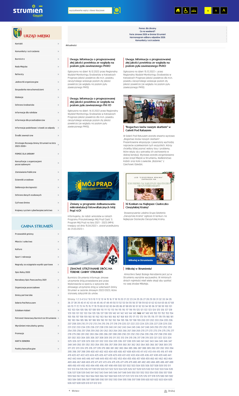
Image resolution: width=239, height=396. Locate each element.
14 (105, 299)
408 (129, 351)
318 (143, 337)
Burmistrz (20, 59)
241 (115, 327)
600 (148, 379)
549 (129, 372)
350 (79, 344)
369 (166, 344)
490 (74, 365)
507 (152, 365)
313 (122, 337)
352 (88, 344)
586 (84, 379)
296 (151, 334)
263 (111, 330)
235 (88, 327)
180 (168, 316)
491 (78, 365)
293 (137, 334)
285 (101, 334)
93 (143, 306)
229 (165, 323)
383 (121, 348)
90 (133, 306)
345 (161, 341)
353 (92, 344)
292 (133, 334)
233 (78, 327)
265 (120, 330)
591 (106, 379)
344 (156, 341)
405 (115, 351)
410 (138, 351)
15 (108, 299)
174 (145, 316)
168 (122, 316)
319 (147, 337)
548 (124, 372)
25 (138, 299)
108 (94, 310)
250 (156, 327)
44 (94, 303)
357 (111, 344)
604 (166, 379)
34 (167, 299)
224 (142, 323)
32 (160, 299)
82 (107, 306)
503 (133, 365)
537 (74, 372)
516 (86, 369)
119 (134, 310)
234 (83, 327)
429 (115, 355)
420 (74, 355)
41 (85, 303)
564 (92, 376)
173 (141, 316)
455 (129, 358)
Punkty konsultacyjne (25, 348)
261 (101, 330)
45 (98, 303)
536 (70, 372)
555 (156, 372)
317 (138, 337)
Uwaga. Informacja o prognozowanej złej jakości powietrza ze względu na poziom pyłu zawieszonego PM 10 (92, 102)
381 (112, 348)
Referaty (19, 74)
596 (129, 379)
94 (146, 306)
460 (152, 358)
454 (125, 358)
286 (106, 334)
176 (152, 316)
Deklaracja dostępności (26, 187)
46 (101, 303)
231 (69, 327)
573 (132, 376)
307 (97, 337)
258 (88, 330)
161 (93, 316)
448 (97, 358)
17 (113, 299)
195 (122, 320)
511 (169, 365)
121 (141, 310)
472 (100, 362)
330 (93, 341)
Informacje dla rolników (26, 112)
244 (129, 327)
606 (70, 383)
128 (170, 310)
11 (97, 299)
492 (83, 365)
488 (171, 362)
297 (156, 334)
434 (138, 355)
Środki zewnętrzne (24, 135)
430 (119, 355)
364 (143, 344)
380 (108, 348)
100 (166, 306)
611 (91, 383)
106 (86, 310)
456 (134, 358)
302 (74, 337)
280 (78, 334)
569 (115, 376)
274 (159, 330)
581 (166, 376)
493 (88, 365)
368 (161, 344)
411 (141, 351)
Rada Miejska (21, 66)
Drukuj (171, 391)
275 (164, 330)
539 (83, 372)
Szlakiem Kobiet (22, 310)
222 (133, 323)
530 (148, 369)
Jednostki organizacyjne (26, 81)
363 (138, 344)
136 (98, 313)
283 (92, 334)
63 (156, 303)
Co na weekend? (147, 31)
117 (127, 310)
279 (74, 334)
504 (138, 365)
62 (153, 303)
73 (81, 306)
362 (133, 344)
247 (142, 327)
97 (156, 306)
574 (136, 376)
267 (129, 330)
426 (101, 355)
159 (85, 316)
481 (139, 362)
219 (119, 323)
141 (118, 313)
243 (124, 327)
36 (69, 303)
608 (79, 383)
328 (83, 341)
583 (70, 379)
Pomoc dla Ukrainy (147, 28)
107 (90, 310)
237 (97, 327)
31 (157, 299)
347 (170, 341)
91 (137, 306)
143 (126, 313)
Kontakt (19, 43)
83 (111, 306)
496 (102, 365)
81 (104, 306)
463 (166, 358)
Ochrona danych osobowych (28, 195)
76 (89, 306)
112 (108, 310)
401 (97, 351)
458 (143, 358)
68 (172, 303)
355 (102, 344)
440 (165, 355)
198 (134, 320)
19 (119, 299)
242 (119, 327)
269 (138, 330)
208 (74, 323)
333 (106, 341)
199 (139, 320)
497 (106, 365)
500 (120, 365)
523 (116, 369)
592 (111, 379)
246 (138, 327)
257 (83, 330)
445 (84, 358)
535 (171, 369)
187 (90, 320)
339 (134, 341)
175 (149, 316)
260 (97, 330)
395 (70, 351)
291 (128, 334)
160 (90, 316)
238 (101, 327)
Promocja (19, 333)
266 (125, 330)
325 (70, 341)
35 (170, 299)
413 (150, 351)
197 (130, 320)
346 (166, 341)
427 (106, 355)
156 (73, 316)
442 (70, 358)
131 (77, 313)
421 (78, 355)
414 (154, 351)
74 (83, 306)
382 (117, 348)
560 (74, 376)
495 (97, 365)
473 (105, 362)
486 (162, 362)
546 (115, 372)
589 (97, 379)
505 (143, 365)
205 (166, 320)
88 (127, 306)
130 (73, 313)
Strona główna (178, 10)
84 (114, 306)
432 (128, 355)
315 (130, 337)
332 (101, 341)
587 (88, 379)
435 (142, 355)
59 (143, 303)
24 (134, 299)
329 (88, 341)
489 (70, 365)
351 (83, 344)
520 (103, 369)
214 (99, 323)
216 (107, 323)
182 (69, 320)
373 (78, 348)
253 (170, 327)
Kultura (18, 249)
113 (112, 310)
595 (125, 379)
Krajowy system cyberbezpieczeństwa (33, 210)
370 (170, 344)
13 (102, 299)
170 (130, 316)
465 (70, 362)
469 (88, 362)
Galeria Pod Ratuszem (25, 302)
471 (96, 362)
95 (150, 306)
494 (92, 365)
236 (92, 327)
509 (161, 365)
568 (111, 376)
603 (161, 379)
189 (98, 320)
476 (118, 362)
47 (104, 303)
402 (101, 351)
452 (115, 358)
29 (151, 299)
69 (69, 306)
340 (138, 341)
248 (147, 327)
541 (92, 372)
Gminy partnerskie (24, 295)
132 (81, 313)
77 (92, 306)
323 (165, 337)
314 (126, 337)
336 (120, 341)
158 (81, 316)
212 (91, 323)
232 (74, 327)
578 (153, 376)
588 (93, 379)
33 (163, 299)
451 (111, 358)
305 (88, 337)
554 (152, 372)
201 (147, 320)
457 (138, 358)
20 (121, 299)
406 (120, 351)
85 (117, 306)
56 (133, 303)
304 (83, 337)
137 (102, 313)
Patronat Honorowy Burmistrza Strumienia (35, 318)
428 (110, 355)
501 (124, 365)
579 (158, 376)
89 (130, 306)
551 (138, 372)
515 (82, 369)
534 (166, 369)
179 (163, 316)
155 (69, 316)
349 (74, 344)
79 (98, 306)
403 (106, 351)
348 (70, 344)
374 (82, 348)
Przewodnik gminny (24, 234)
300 (170, 334)
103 (73, 310)
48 (107, 303)
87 (124, 306)
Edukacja (19, 97)
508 (156, 365)
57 (137, 303)
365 (147, 344)
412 (146, 351)
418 (170, 351)
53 (123, 303)
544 (106, 372)
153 (167, 313)
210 (83, 323)
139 (110, 313)
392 (162, 348)
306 (92, 337)
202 (152, 320)
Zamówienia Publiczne (25, 172)
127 (166, 310)
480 (135, 362)
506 (147, 365)
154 (171, 313)
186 (86, 320)
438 (156, 355)
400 (93, 351)
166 (114, 316)
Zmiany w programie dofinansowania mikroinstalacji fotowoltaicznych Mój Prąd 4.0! (92, 207)
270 (143, 330)
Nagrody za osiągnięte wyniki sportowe (34, 264)
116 (123, 310)
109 (98, 310)
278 (69, 334)
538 (79, 372)
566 (102, 376)
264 (115, 330)
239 (106, 327)
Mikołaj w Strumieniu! (138, 268)
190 (102, 320)
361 (129, 344)
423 (87, 355)
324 (169, 337)
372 (73, 348)
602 (156, 379)
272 (151, 330)
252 (165, 327)
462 (161, 358)
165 (110, 316)
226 (151, 323)
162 (97, 316)
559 (70, 376)
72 (78, 306)
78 (95, 306)
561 (78, 376)
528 (139, 369)
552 (142, 372)
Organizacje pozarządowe (27, 287)
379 (103, 348)
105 (82, 310)
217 (111, 323)
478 (126, 362)
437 (151, 355)
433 (133, 355)
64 (159, 303)
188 (94, 320)
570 (120, 376)
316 (135, 337)
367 (156, 344)
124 (154, 310)
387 (139, 348)
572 (128, 376)
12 (99, 299)
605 (170, 379)
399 (88, 351)
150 (155, 313)
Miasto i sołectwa (23, 241)
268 (134, 330)
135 (94, 313)
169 (126, 316)
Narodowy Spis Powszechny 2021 (30, 279)
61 (150, 303)
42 (88, 303)
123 (150, 310)
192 (110, 320)
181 (171, 316)
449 (102, 358)
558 (170, 372)
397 (79, 351)
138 (106, 313)
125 (158, 310)
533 (162, 369)
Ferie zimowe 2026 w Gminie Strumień (147, 34)
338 (129, 341)
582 (171, 376)
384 (126, 348)
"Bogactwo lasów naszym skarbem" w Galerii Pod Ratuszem (148, 128)
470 (92, 362)
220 (124, 323)
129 (69, 313)
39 (78, 303)
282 (87, 334)
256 (79, 330)
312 (118, 337)
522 (111, 369)
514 (78, 369)
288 (115, 334)
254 (70, 330)
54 (127, 303)
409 (134, 351)
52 (120, 303)
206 (171, 320)
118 (130, 310)
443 (74, 358)
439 (160, 355)
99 (162, 306)
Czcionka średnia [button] (215, 10)
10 (94, 299)
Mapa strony (194, 10)
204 (161, 320)
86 (121, 306)
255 (74, 330)
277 (172, 330)
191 (106, 320)
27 (144, 299)
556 (161, 372)
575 (141, 376)
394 (171, 348)
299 (165, 334)
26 (141, 299)
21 (125, 299)
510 (165, 365)
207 (69, 323)
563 (88, 376)
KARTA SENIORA (22, 341)
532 (157, 369)
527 (134, 369)
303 (78, 337)
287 (110, 334)
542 (97, 372)
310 (110, 337)
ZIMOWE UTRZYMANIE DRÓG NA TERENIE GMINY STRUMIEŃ (91, 270)
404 (111, 351)
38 (75, 303)
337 (124, 341)
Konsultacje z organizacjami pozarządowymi (28, 163)
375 (86, 348)
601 (152, 379)
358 (115, 344)
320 (151, 337)
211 (86, 323)
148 (147, 313)
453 (120, 358)
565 (97, 376)
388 (144, 348)
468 (83, 362)
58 (140, 303)
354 (97, 344)
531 (152, 369)
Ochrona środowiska (24, 104)
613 (99, 383)
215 (103, 323)
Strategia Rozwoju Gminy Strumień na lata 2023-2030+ (35, 145)
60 (146, 303)
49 (111, 303)
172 (137, 316)
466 (74, 362)
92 (140, 306)
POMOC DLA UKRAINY (25, 153)
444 (79, 358)
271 (146, 330)
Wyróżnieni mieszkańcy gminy (29, 325)
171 (134, 316)
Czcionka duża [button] (223, 10)
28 (147, 299)
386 (135, 348)
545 (111, 372)
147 (143, 313)
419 (69, 355)
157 (77, 316)
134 (89, 313)
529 (144, 369)
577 (149, 376)
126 (162, 310)
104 (78, 310)
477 (122, 362)
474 (109, 362)
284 (96, 334)
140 (114, 313)
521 (107, 369)
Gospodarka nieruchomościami (29, 89)
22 (128, 299)
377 (94, 348)
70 (72, 306)
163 (102, 316)
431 (124, 355)
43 (91, 303)
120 (138, 310)
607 (74, 383)
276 (168, 330)
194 (118, 320)
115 (119, 310)
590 (102, 379)
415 (158, 351)
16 (111, 299)
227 (156, 323)
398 (83, 351)
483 (148, 362)
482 (144, 362)
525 (125, 369)
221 (128, 323)
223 (137, 323)
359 (120, 344)
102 (69, 310)
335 (115, 341)
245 (133, 327)
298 (160, 334)
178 (160, 316)
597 (134, 379)
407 (124, 351)
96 (153, 306)
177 (156, 316)
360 (125, 344)
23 (131, 299)
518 (94, 369)
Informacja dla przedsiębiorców (30, 120)
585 (79, 379)
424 (92, 355)
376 (90, 348)
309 (106, 337)
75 (86, 306)
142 (122, 313)
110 (102, 310)
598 (138, 379)
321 (156, 337)
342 (147, 341)
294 (142, 334)
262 (106, 330)
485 (158, 362)
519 (98, 369)
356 (106, 344)
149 (151, 313)
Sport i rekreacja (23, 256)
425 (97, 355)
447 (93, 358)
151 (159, 313)
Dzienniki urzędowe (24, 179)
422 (83, 355)
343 (152, 341)
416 (162, 351)
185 (82, 320)
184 (78, 320)
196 (126, 320)
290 (124, 334)
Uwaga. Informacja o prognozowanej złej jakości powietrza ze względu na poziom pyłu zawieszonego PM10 (92, 63)
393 (167, 348)
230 (170, 323)
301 (69, 337)
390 (153, 348)
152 (163, 313)
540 (88, 372)
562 (83, 376)
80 (101, 306)
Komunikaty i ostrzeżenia (27, 51)
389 (149, 348)
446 (88, 358)
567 (106, 376)
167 (118, 316)
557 (165, 372)
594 (120, 379)
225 (147, 323)
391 (157, 348)
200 (143, 320)
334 (111, 341)
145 (134, 313)
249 (152, 327)
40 (82, 303)
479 (130, 362)
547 (120, 372)
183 (73, 320)
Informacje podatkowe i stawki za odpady (35, 127)
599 (143, 379)
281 (82, 334)
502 (129, 365)
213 (95, 323)
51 (117, 303)
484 (153, 362)
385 (130, 348)
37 (72, 303)
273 (155, 330)
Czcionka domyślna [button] (207, 10)
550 (134, 372)
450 (107, 358)
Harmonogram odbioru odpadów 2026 (147, 37)
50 (114, 303)
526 (130, 369)
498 (111, 365)
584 (74, 379)
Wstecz (75, 391)
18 (116, 299)
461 (156, 358)
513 (73, 369)
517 (90, 369)
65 (162, 303)
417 (166, 351)
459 (148, 358)
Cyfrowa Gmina (22, 202)
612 (95, 383)
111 (105, 310)
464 (170, 358)
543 (101, 372)
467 (79, 362)
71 (75, 306)
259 (93, 330)
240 (111, 327)
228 (160, 323)
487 (167, 362)
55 (130, 303)
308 (101, 337)
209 (79, 323)
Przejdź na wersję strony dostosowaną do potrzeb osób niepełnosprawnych (186, 10)
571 (123, 376)
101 (170, 306)
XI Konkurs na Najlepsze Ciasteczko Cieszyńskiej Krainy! (146, 205)
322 (160, 337)
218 (115, 323)
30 (154, 299)
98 (159, 306)
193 (114, 320)
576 (145, 376)
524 (121, 369)
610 (87, 383)
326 (74, 341)
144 (130, 313)
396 (74, 351)
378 (99, 348)
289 (119, 334)
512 (69, 369)
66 (166, 303)
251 (160, 327)
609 (83, 383)
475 (113, 362)
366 (152, 344)
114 (116, 310)
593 (115, 379)
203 (157, 320)
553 (147, 372)
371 (69, 348)
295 (147, 334)
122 (146, 310)
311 (114, 337)
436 (147, 355)
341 (142, 341)
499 (115, 365)
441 (169, 355)
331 (97, 341)
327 (79, 341)
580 (162, 376)
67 (169, 303)
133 (85, 313)
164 (106, 316)
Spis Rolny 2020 (22, 272)
